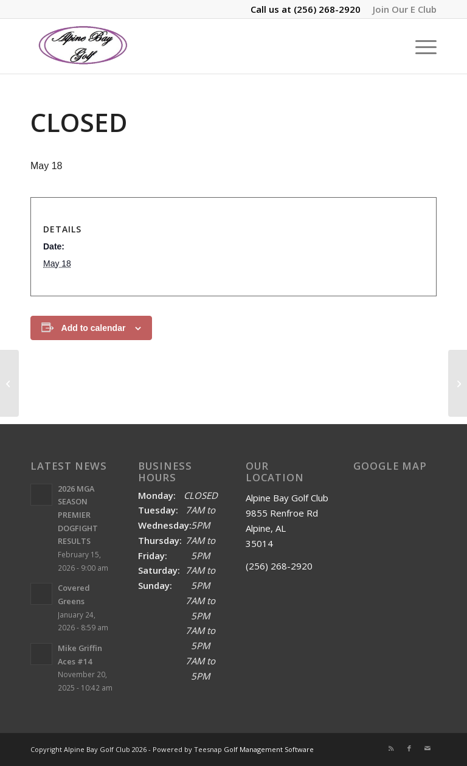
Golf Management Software (269, 749)
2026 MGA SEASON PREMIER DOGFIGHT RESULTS (78, 515)
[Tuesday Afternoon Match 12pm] (457, 383)
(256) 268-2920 (327, 9)
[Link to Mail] (427, 748)
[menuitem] (402, 9)
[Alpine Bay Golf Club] (83, 46)
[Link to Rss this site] (391, 748)
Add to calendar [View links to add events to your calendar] (93, 328)
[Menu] (420, 46)
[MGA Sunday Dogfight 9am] (9, 383)
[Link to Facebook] (409, 748)
